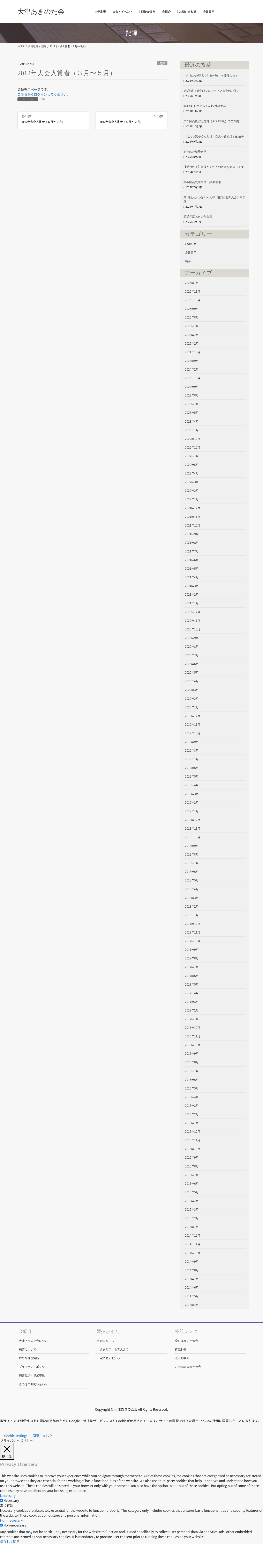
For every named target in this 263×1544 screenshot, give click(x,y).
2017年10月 (192, 941)
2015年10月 (192, 1149)
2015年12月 (192, 1131)
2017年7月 (192, 967)
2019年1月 (192, 811)
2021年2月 (192, 594)
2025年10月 (192, 300)
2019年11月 (192, 724)
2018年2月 (192, 906)
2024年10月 (192, 352)
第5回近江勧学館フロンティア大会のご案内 (211, 90)
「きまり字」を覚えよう (113, 1349)
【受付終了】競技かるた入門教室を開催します (213, 167)
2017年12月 (192, 924)
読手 (188, 261)
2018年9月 (192, 846)
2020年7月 (192, 655)
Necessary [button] (8, 1495)
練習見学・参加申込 (32, 1375)
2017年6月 (192, 976)
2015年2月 (192, 1218)
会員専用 (190, 252)
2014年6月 (192, 1287)
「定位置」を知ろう (110, 1358)
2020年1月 (192, 707)
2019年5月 (192, 776)
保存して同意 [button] (10, 1541)
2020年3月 (192, 690)
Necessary (11, 1500)
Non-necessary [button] (11, 1520)
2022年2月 (192, 490)
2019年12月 (192, 716)
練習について (27, 1349)
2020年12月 (192, 612)
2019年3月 (192, 794)
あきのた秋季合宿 (194, 151)
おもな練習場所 (29, 1358)
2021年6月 (192, 560)
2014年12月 (192, 1235)
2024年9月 (192, 361)
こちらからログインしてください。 (43, 94)
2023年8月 (192, 395)
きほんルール (105, 1341)
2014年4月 (192, 1305)
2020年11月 (192, 621)
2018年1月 (192, 915)
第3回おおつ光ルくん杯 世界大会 (204, 106)
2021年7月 (192, 551)
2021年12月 (192, 508)
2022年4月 (192, 473)
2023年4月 (192, 421)
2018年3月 (192, 898)
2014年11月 (192, 1244)
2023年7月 (192, 404)
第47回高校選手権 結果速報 (202, 182)
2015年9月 (192, 1157)
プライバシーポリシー (33, 1367)
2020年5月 (192, 672)
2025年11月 (192, 291)
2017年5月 (192, 984)
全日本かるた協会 (186, 1341)
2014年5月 (192, 1296)
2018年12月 (192, 820)
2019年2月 (192, 802)
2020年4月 (192, 681)
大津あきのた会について (35, 1341)
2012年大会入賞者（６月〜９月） (43, 121)
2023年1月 (192, 430)
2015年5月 (192, 1192)
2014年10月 (192, 1253)
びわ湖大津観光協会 (188, 1367)
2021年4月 (192, 577)
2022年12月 (192, 439)
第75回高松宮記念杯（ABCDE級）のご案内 (211, 121)
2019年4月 (192, 785)
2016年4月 (192, 1097)
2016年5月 (192, 1088)
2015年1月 (192, 1227)
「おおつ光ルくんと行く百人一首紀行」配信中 (213, 136)
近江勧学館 (182, 1358)
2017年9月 (192, 950)
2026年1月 (192, 283)
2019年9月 (192, 742)
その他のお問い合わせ (33, 1384)
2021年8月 (192, 543)
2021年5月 (192, 568)
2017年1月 (192, 1019)
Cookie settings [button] (16, 1435)
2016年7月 (192, 1071)
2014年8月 (192, 1270)
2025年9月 (192, 309)
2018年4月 (192, 889)
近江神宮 (181, 1349)
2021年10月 (192, 525)
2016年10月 (192, 1045)
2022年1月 (192, 499)
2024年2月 (192, 369)
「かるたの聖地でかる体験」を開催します (210, 75)
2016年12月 (192, 1027)
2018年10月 (192, 837)
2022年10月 (192, 447)
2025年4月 (192, 335)
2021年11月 (192, 517)
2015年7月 (192, 1175)
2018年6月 (192, 872)
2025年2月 (192, 343)
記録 (162, 63)
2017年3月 (192, 1002)
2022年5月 (192, 465)
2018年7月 (192, 863)
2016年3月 (192, 1105)
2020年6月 (192, 664)
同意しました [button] (42, 1435)
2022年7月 (192, 456)
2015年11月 (192, 1140)
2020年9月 (192, 638)
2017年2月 (192, 1010)
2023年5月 (192, 412)
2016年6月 (192, 1080)
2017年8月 (192, 958)
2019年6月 (192, 768)
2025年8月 (192, 317)
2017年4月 (192, 993)
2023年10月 (192, 378)
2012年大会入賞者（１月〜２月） (121, 121)
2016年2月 (192, 1114)
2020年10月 (192, 629)
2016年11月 (192, 1036)
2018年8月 (192, 854)
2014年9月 (192, 1261)
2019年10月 (192, 733)
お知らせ (190, 244)
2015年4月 (192, 1201)
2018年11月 (192, 828)
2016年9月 (192, 1053)
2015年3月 (192, 1209)
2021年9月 (192, 534)
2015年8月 (192, 1166)
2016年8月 (192, 1062)
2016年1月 (192, 1123)
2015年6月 (192, 1183)
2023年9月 (192, 387)
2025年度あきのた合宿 (197, 216)
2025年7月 (192, 326)
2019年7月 (192, 759)
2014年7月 (192, 1279)
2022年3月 (192, 482)
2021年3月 (192, 586)
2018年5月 (192, 880)
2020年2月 (192, 698)
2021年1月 (192, 603)
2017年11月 (192, 932)
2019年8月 (192, 750)
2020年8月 (192, 646)
